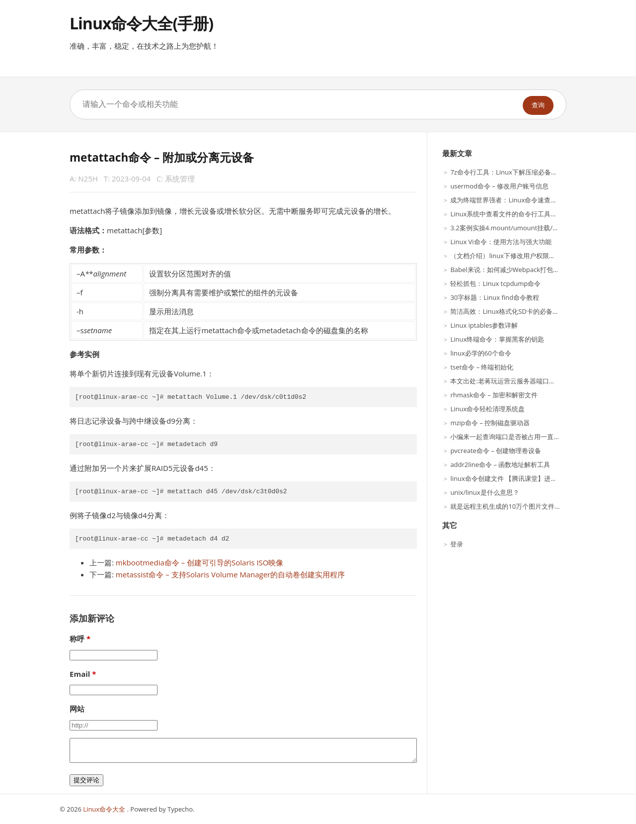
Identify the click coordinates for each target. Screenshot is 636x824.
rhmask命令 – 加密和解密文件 (494, 394)
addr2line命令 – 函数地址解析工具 (500, 464)
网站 (77, 709)
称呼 (77, 638)
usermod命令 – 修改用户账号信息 (499, 186)
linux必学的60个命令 (480, 353)
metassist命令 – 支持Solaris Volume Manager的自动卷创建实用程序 (230, 574)
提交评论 (86, 780)
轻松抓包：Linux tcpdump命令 (495, 283)
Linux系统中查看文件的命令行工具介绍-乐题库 (517, 213)
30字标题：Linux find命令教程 (494, 297)
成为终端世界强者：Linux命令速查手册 (506, 199)
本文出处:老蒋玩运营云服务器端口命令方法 (512, 380)
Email (80, 674)
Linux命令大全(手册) (141, 23)
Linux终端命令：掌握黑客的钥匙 (497, 339)
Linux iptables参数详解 (484, 325)
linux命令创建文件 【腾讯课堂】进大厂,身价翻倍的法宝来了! (537, 478)
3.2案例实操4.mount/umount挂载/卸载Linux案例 (522, 227)
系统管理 (180, 178)
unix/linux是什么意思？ (484, 492)
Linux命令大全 (105, 809)
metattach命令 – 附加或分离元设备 (162, 157)
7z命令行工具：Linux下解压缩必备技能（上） (516, 172)
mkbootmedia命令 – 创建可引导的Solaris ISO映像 (200, 562)
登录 (456, 544)
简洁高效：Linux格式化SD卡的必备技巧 (507, 311)
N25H (88, 178)
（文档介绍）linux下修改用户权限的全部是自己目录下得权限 (538, 255)
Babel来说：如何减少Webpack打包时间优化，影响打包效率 (537, 269)
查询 (538, 105)
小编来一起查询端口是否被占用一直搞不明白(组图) (523, 436)
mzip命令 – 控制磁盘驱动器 (490, 422)
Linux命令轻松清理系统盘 (487, 408)
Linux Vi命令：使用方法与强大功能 (500, 241)
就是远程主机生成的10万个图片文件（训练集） (518, 506)
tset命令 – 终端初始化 (481, 367)
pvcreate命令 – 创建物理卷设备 (495, 450)
